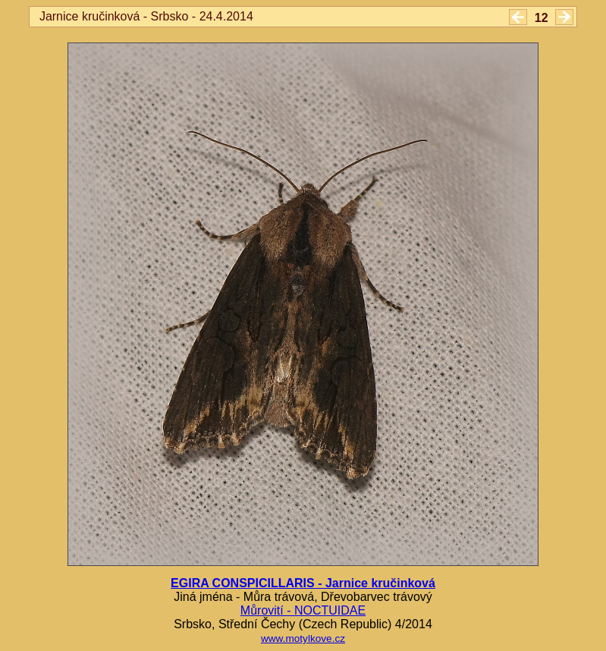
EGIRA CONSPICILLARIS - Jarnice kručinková (303, 583)
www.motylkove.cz (303, 638)
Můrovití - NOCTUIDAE (303, 610)
